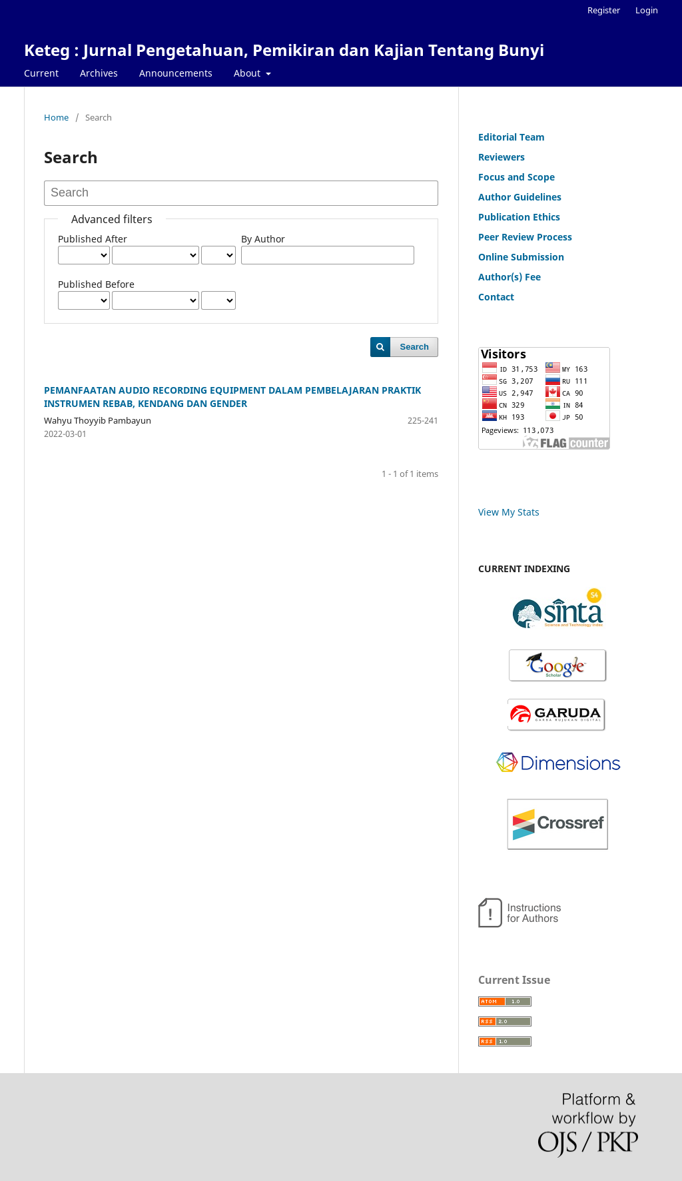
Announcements (175, 73)
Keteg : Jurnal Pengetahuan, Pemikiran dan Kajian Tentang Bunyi (284, 50)
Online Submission (521, 256)
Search (414, 347)
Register (603, 10)
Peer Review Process (525, 236)
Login (646, 10)
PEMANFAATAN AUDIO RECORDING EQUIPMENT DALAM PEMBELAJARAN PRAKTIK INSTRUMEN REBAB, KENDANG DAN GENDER (232, 397)
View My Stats (508, 512)
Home (56, 117)
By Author (263, 238)
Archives (99, 73)
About (248, 73)
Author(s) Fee (509, 276)
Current (41, 73)
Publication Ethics (519, 216)
